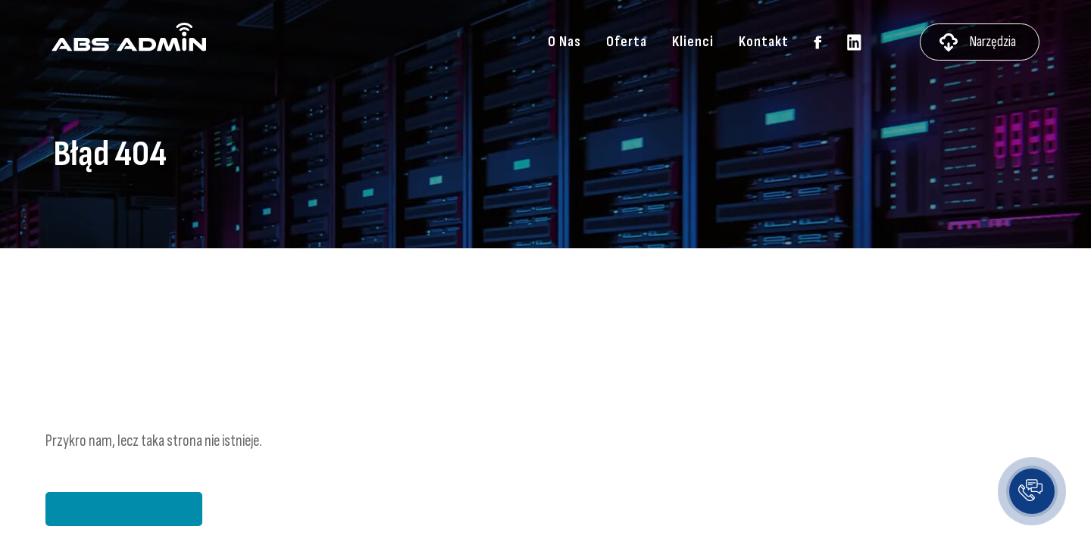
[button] (1032, 491)
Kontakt (764, 42)
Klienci (693, 42)
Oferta (626, 42)
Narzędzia (992, 42)
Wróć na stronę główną (124, 509)
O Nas (564, 42)
